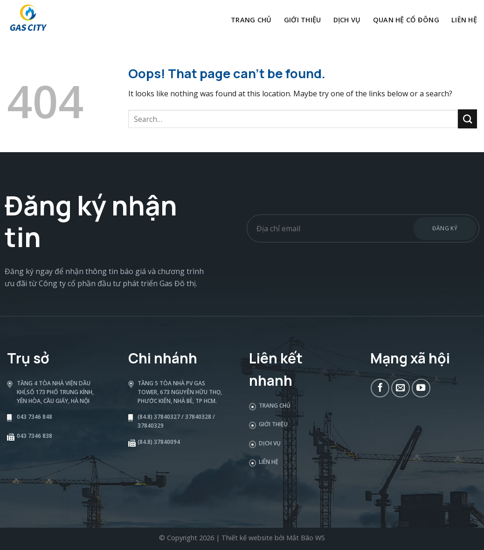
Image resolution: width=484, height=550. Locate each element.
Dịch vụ (347, 19)
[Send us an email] (400, 388)
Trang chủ (251, 19)
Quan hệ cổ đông (406, 19)
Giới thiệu (302, 19)
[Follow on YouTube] (421, 388)
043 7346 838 (34, 436)
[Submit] (467, 118)
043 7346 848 (34, 417)
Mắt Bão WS (305, 537)
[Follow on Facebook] (380, 388)
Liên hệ (464, 19)
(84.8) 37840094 (159, 442)
